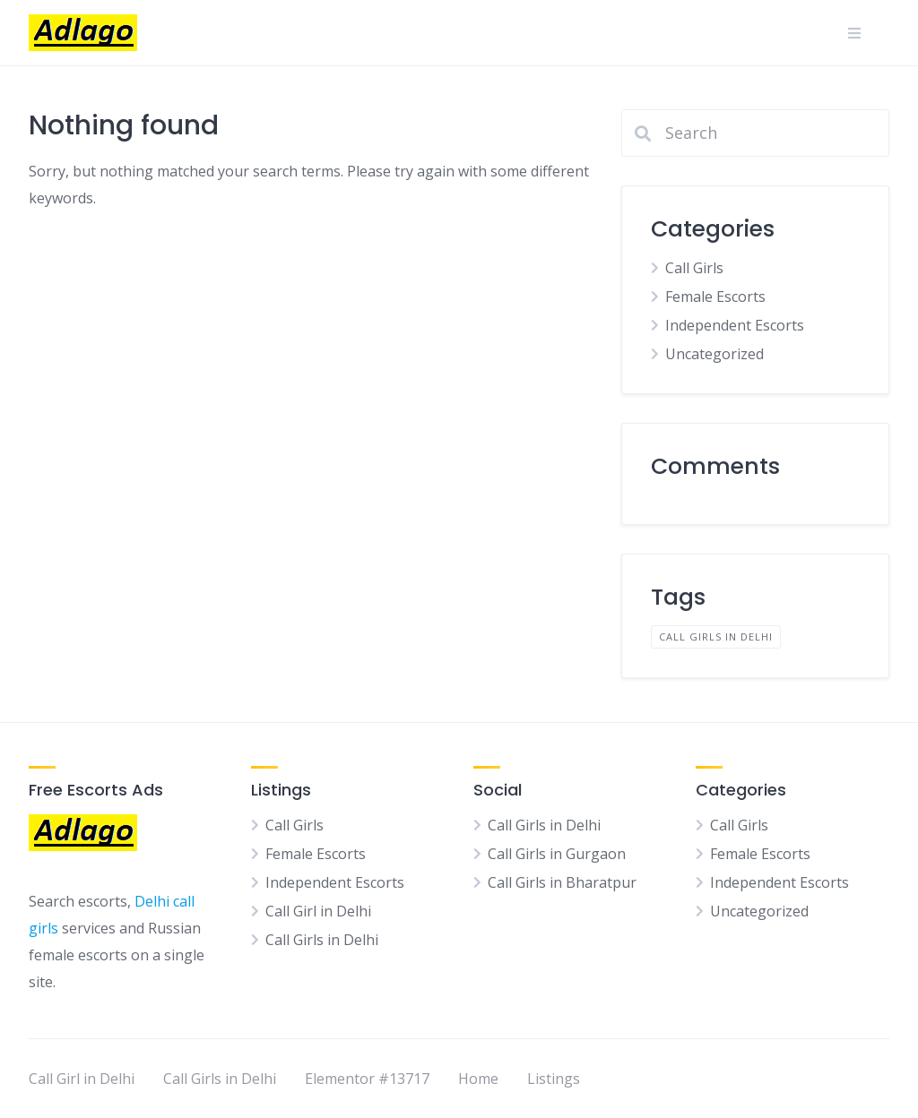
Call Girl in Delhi (318, 911)
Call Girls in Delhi (321, 940)
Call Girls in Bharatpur (562, 882)
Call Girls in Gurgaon (557, 854)
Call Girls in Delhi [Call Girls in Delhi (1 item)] (716, 636)
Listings (553, 1078)
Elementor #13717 (367, 1078)
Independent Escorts (734, 325)
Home (478, 1078)
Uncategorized (714, 354)
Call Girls (694, 268)
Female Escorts (715, 296)
